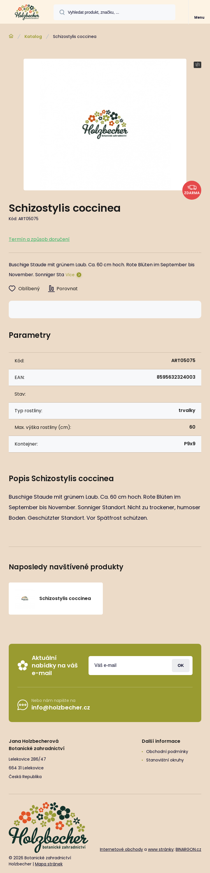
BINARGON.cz (188, 849)
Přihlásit (181, 665)
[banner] (27, 12)
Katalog (33, 36)
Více (70, 275)
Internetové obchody (121, 849)
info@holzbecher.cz (60, 707)
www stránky (161, 849)
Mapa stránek (49, 864)
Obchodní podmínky (167, 751)
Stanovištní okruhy (165, 760)
